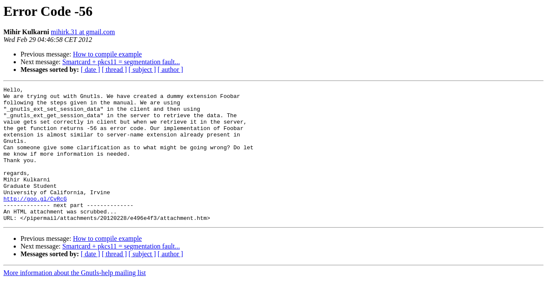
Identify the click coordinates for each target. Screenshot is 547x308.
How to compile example (107, 54)
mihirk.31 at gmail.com (83, 32)
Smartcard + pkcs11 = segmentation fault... (121, 61)
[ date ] (90, 69)
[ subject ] (142, 69)
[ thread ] (114, 69)
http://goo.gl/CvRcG (35, 221)
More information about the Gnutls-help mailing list (74, 299)
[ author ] (170, 69)
